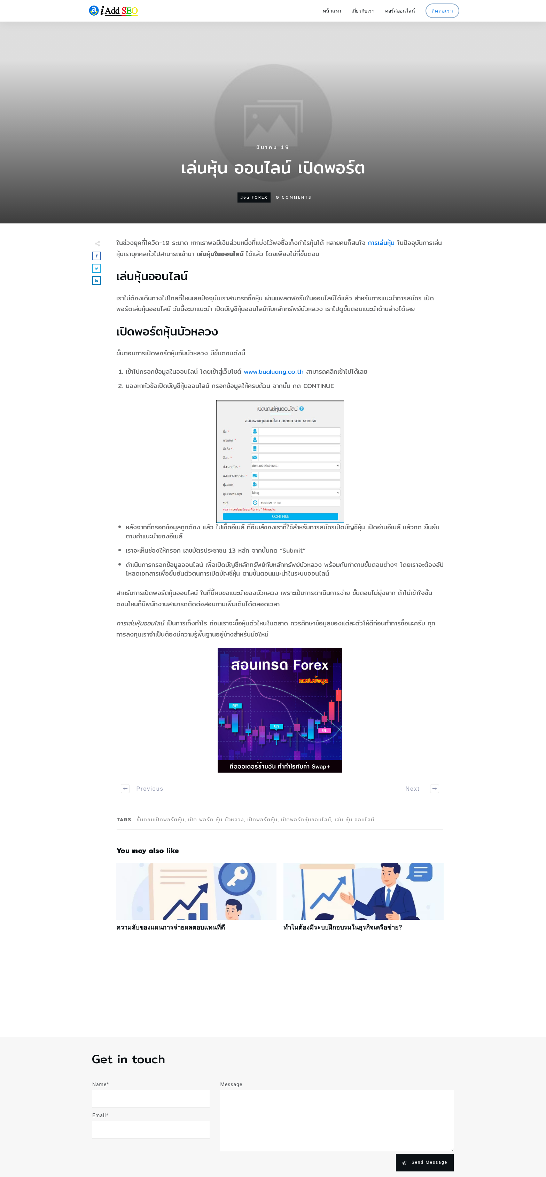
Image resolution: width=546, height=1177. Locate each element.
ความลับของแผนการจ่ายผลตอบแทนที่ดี (196, 900)
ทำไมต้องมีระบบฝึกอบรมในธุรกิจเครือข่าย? (363, 900)
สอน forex (254, 197)
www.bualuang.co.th (274, 371)
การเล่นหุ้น (381, 243)
